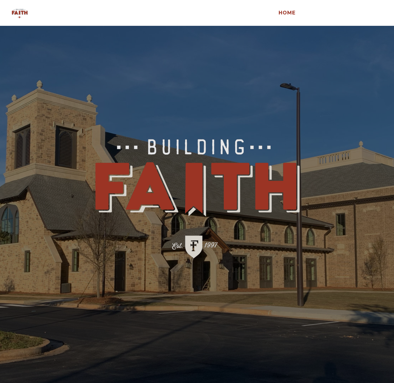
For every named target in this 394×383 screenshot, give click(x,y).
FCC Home (370, 13)
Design (314, 13)
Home (287, 13)
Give (340, 13)
